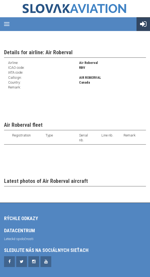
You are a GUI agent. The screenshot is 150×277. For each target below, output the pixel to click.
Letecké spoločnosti (18, 239)
